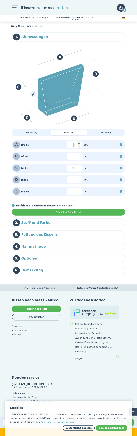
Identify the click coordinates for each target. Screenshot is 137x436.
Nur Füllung (31, 132)
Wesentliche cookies (79, 428)
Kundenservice (20, 330)
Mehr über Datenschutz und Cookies (56, 422)
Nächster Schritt (68, 212)
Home (28, 26)
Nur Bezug (106, 132)
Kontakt (16, 334)
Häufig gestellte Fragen (25, 397)
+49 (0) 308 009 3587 (35, 384)
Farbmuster (36, 317)
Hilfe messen (19, 393)
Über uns (17, 326)
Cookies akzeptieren (111, 428)
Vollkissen (69, 132)
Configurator (40, 26)
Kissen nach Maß (36, 309)
